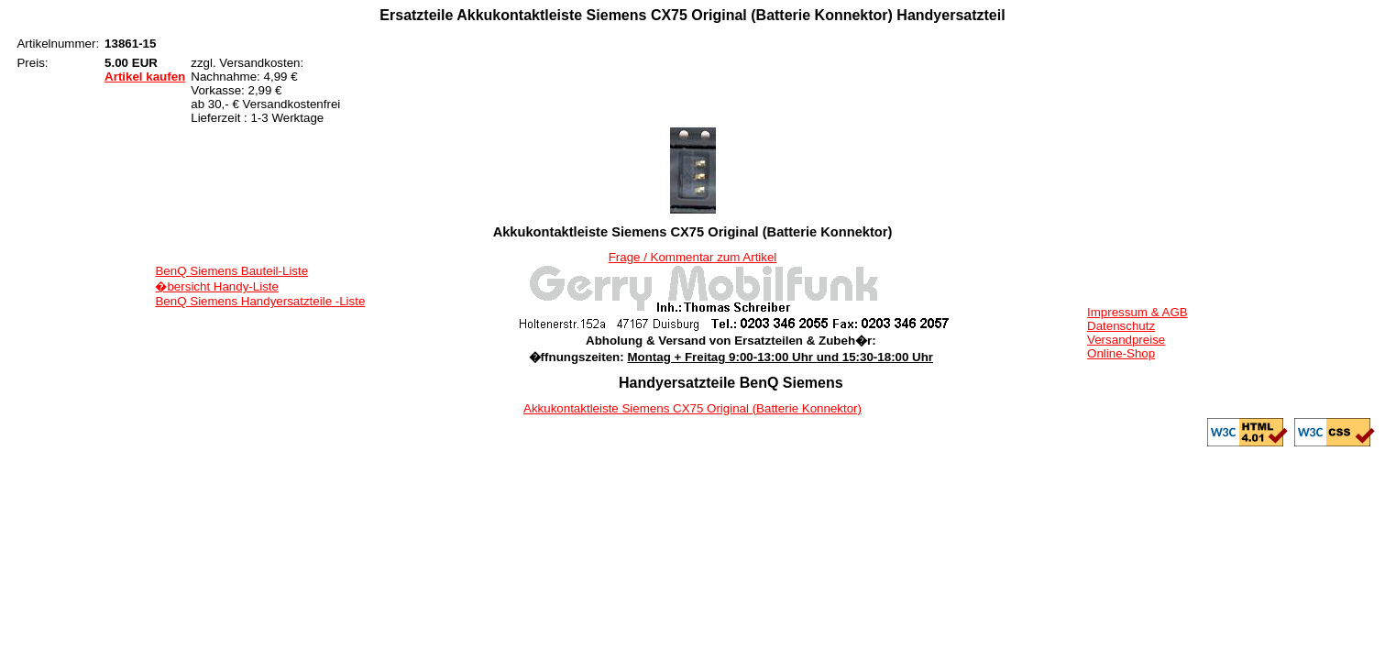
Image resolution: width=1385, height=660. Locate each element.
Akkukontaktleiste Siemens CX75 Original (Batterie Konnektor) (692, 408)
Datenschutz (1121, 326)
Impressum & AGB (1137, 312)
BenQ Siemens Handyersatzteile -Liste (260, 301)
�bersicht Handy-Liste (217, 286)
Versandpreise (1126, 339)
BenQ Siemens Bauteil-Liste (231, 271)
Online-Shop (1121, 353)
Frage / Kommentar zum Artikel (693, 257)
